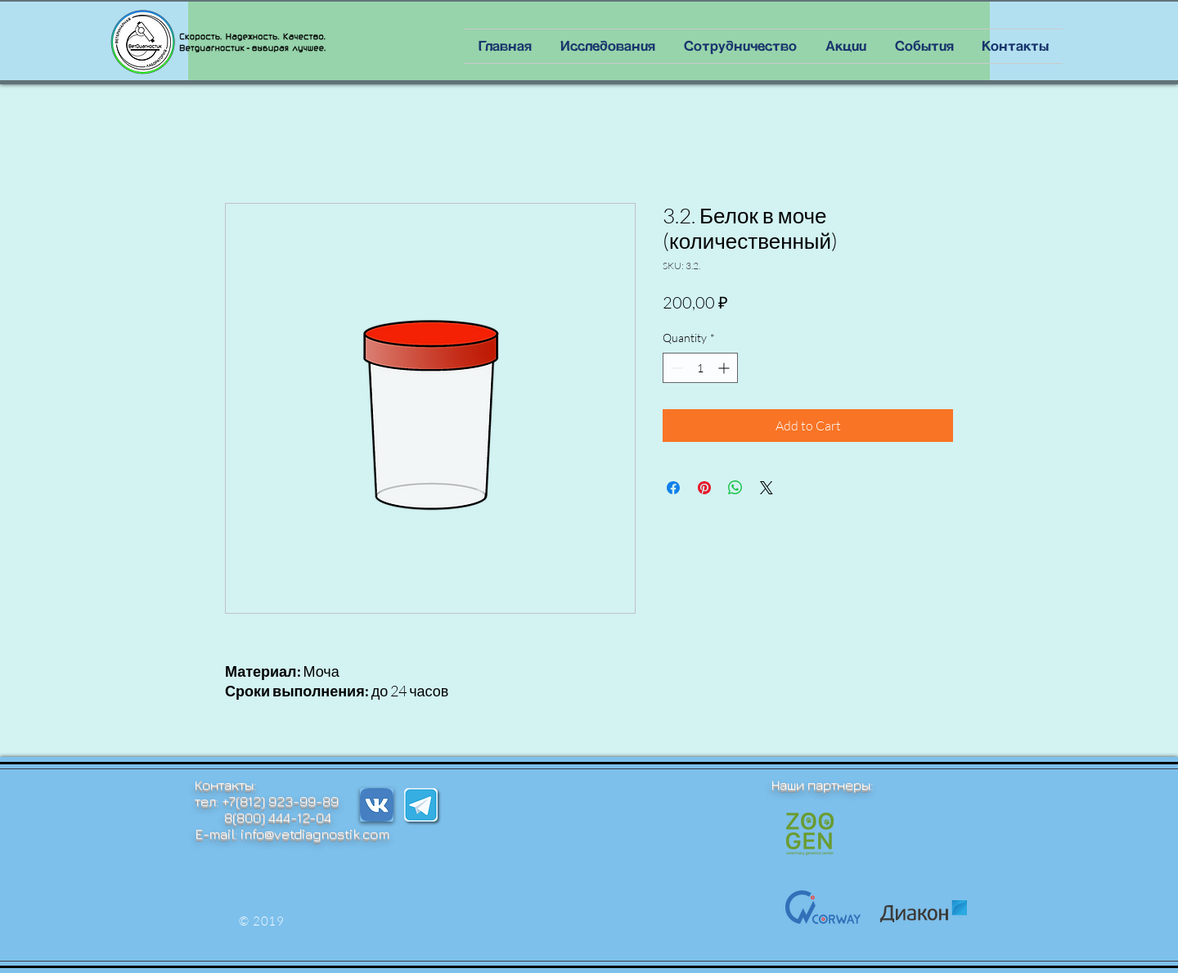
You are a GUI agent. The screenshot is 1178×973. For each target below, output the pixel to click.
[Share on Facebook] (673, 488)
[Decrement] (675, 368)
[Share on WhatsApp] (735, 488)
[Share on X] (766, 488)
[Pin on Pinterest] (704, 488)
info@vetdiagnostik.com (315, 834)
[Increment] (725, 368)
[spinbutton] (700, 368)
